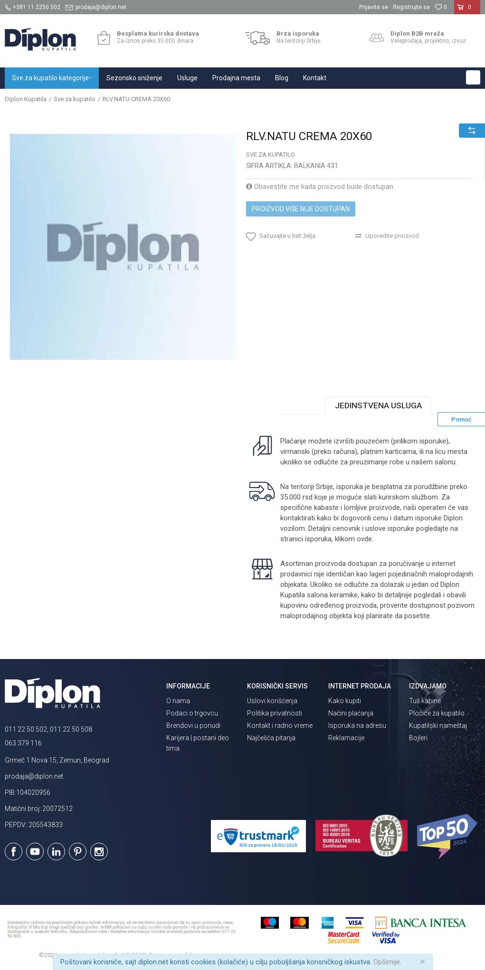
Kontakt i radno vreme (280, 725)
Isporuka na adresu (357, 725)
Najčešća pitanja (271, 738)
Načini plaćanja (350, 713)
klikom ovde (353, 539)
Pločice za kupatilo (437, 713)
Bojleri (418, 738)
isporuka (318, 539)
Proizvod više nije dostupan (301, 209)
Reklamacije (346, 738)
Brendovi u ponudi (193, 725)
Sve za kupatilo (74, 99)
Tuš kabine (425, 701)
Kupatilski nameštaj (438, 725)
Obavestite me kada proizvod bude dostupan (319, 186)
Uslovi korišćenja (272, 701)
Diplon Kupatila (26, 99)
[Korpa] (467, 11)
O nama (178, 701)
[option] (123, 247)
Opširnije (386, 962)
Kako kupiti (344, 701)
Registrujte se (411, 7)
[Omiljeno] (441, 7)
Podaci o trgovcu (192, 713)
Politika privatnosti (274, 713)
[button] (473, 77)
